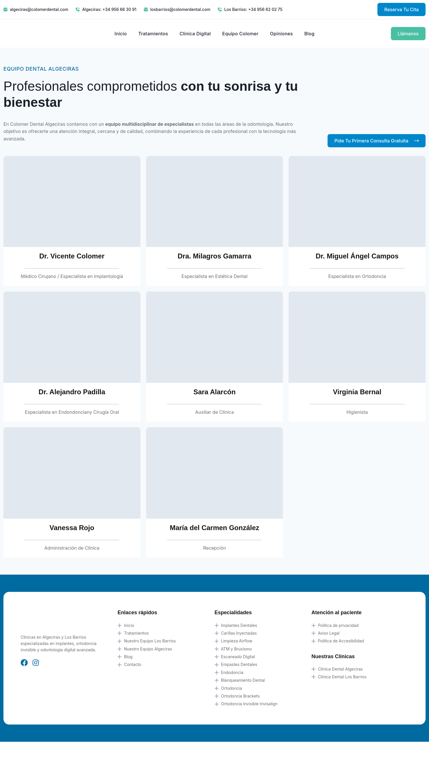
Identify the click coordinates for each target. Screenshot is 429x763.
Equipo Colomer (240, 33)
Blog (309, 33)
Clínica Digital (195, 33)
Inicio (121, 33)
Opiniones (281, 33)
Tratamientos (153, 33)
